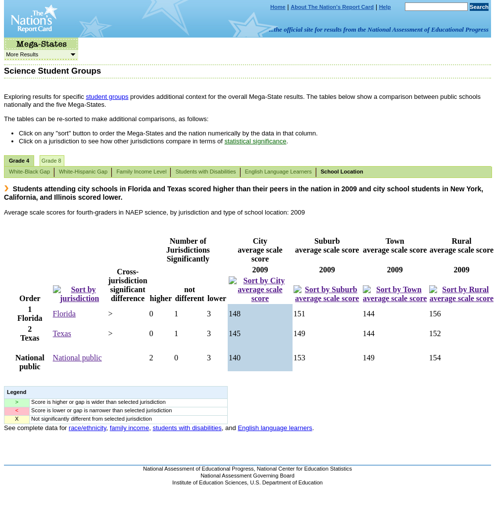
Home (278, 7)
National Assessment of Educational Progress (198, 469)
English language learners (275, 428)
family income (129, 428)
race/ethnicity (87, 428)
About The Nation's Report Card (332, 7)
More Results (39, 54)
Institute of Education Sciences (209, 482)
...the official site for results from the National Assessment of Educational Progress (379, 29)
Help (385, 7)
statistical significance (255, 141)
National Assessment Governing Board (247, 476)
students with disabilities (186, 428)
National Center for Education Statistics (304, 469)
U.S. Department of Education (286, 482)
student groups (107, 96)
